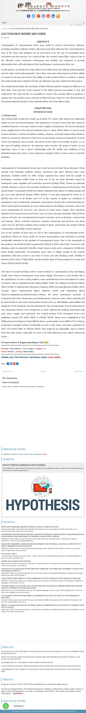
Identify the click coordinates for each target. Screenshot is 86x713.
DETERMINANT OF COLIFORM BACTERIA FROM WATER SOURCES (27, 662)
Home (4, 28)
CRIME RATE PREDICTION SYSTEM (16, 561)
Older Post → (80, 371)
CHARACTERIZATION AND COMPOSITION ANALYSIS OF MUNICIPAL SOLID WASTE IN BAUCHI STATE (41, 666)
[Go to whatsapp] (6, 706)
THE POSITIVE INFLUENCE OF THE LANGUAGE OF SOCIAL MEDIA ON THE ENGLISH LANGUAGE (41, 578)
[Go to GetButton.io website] (6, 710)
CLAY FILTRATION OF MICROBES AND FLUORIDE (23, 33)
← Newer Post (6, 371)
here (46, 342)
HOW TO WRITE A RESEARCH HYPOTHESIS (24, 465)
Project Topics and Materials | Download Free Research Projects (50, 711)
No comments (5, 37)
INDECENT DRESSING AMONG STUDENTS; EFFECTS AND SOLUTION (29, 527)
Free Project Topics (9, 554)
